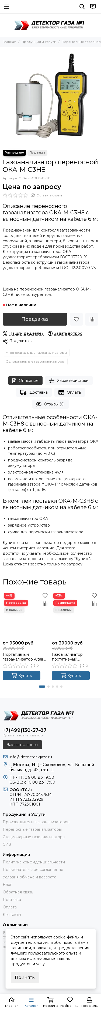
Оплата (69, 392)
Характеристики (69, 380)
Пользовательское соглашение (33, 869)
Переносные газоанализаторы (32, 829)
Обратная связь (18, 892)
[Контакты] (93, 6)
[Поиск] (82, 6)
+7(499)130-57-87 (25, 730)
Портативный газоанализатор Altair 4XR (23, 657)
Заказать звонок (22, 744)
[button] (42, 686)
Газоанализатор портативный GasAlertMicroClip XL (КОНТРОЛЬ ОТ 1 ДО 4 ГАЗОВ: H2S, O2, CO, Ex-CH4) (75, 657)
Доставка (33, 392)
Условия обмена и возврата (29, 877)
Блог (7, 884)
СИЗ (7, 844)
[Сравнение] (91, 319)
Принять (25, 977)
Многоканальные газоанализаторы (36, 353)
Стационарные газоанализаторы (34, 836)
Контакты (12, 914)
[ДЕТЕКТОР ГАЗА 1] (50, 25)
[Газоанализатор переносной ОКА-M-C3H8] (50, 96)
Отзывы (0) (50, 404)
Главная (9, 42)
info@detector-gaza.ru (30, 757)
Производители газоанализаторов (36, 821)
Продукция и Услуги (39, 42)
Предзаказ (35, 319)
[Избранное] (76, 319)
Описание (25, 380)
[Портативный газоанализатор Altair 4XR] (26, 614)
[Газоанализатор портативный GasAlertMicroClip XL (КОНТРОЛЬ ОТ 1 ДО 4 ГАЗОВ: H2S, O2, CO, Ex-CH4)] (75, 614)
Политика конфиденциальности (34, 862)
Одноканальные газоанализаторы (35, 361)
